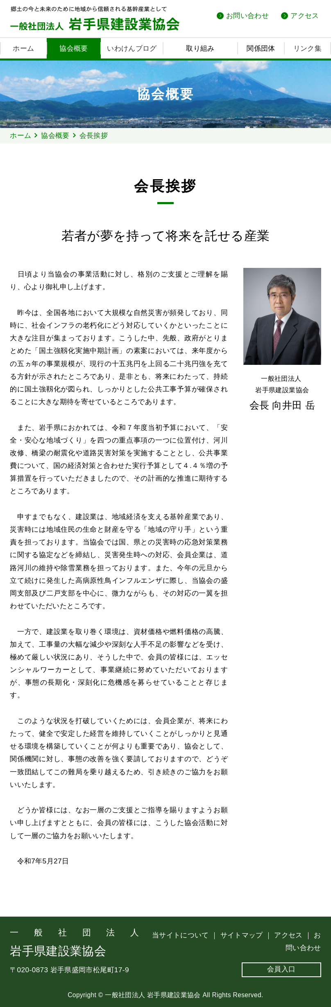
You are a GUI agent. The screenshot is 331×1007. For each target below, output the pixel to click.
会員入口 (281, 969)
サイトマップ (242, 935)
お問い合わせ (247, 15)
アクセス (304, 15)
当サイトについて (181, 935)
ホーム (23, 48)
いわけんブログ (131, 48)
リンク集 (307, 48)
